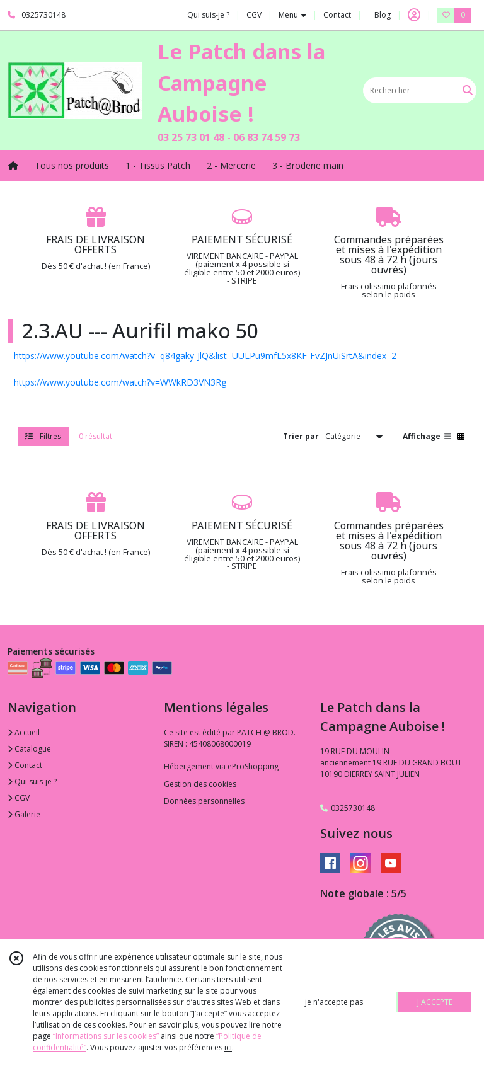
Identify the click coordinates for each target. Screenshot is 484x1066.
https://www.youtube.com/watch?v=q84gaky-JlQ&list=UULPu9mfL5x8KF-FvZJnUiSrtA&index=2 (205, 356)
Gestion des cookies (200, 784)
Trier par (301, 436)
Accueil (24, 732)
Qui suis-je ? (32, 781)
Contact (337, 14)
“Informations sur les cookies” (106, 1036)
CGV (19, 798)
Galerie (24, 814)
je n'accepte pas (334, 1002)
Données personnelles (204, 801)
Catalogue (29, 748)
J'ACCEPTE (434, 1002)
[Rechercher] (467, 90)
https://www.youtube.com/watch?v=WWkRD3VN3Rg (120, 382)
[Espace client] (414, 15)
